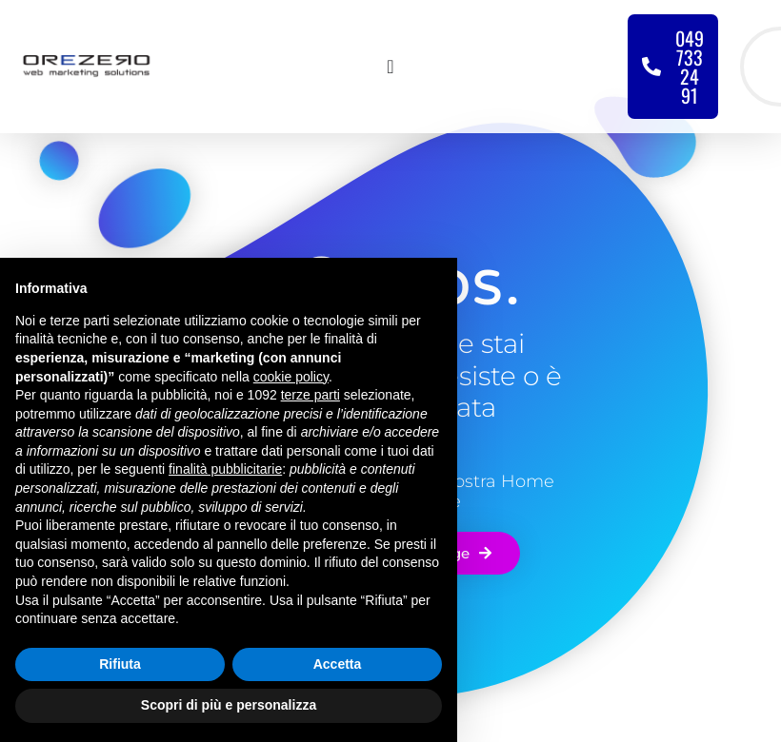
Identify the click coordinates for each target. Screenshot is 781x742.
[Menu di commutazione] (390, 66)
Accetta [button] (337, 664)
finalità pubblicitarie (225, 469)
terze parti (310, 394)
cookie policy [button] (291, 376)
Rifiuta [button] (120, 664)
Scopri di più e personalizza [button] (228, 705)
